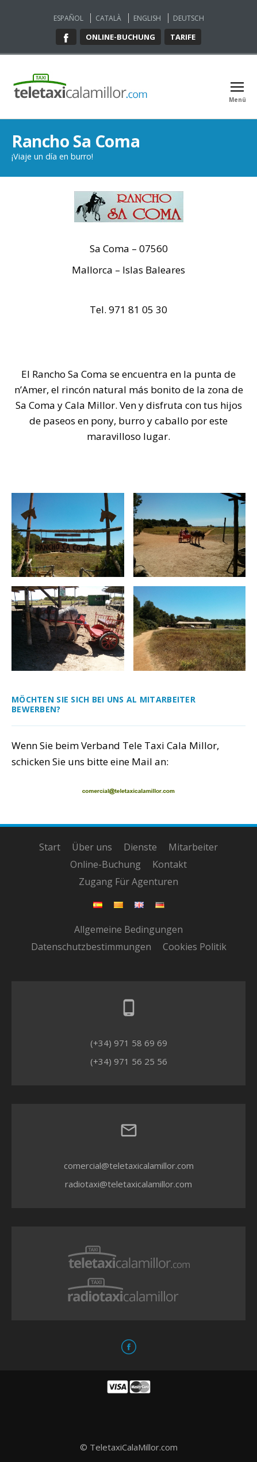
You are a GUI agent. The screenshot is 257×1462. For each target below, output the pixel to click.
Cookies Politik (195, 946)
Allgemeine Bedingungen (128, 929)
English (147, 18)
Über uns (92, 847)
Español (68, 18)
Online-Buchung (105, 864)
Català (108, 18)
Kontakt (169, 864)
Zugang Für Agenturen (128, 881)
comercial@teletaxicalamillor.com (129, 1165)
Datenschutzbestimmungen (91, 946)
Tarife (182, 37)
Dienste (140, 847)
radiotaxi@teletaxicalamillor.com (128, 1184)
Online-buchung (120, 37)
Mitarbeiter (193, 847)
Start (49, 847)
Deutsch (188, 18)
